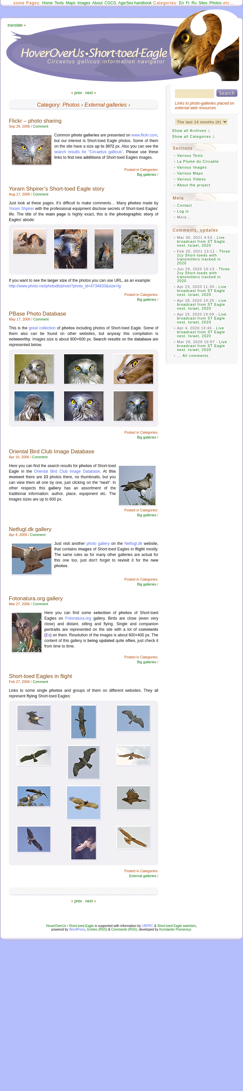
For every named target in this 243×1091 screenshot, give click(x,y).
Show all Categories (191, 136)
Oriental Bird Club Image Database (51, 451)
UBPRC (147, 926)
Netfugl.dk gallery (30, 529)
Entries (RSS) (97, 929)
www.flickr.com (144, 135)
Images (83, 3)
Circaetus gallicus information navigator (106, 61)
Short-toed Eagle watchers (176, 926)
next (89, 93)
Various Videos (191, 179)
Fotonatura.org (78, 618)
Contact (184, 205)
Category (48, 105)
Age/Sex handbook (134, 3)
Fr (187, 3)
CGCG (110, 3)
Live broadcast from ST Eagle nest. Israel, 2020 (201, 241)
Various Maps (190, 173)
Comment (40, 126)
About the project (193, 185)
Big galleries (146, 174)
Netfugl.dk (133, 543)
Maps (70, 3)
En (181, 3)
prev (78, 93)
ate (15, 25)
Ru (193, 3)
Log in (183, 211)
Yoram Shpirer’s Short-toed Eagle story (56, 189)
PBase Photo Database (37, 314)
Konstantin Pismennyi (175, 929)
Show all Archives (189, 131)
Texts (59, 3)
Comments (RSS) (124, 929)
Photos (215, 3)
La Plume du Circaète (198, 161)
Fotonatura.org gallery (36, 598)
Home (47, 3)
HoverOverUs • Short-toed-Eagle (70, 926)
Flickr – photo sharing (35, 121)
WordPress (77, 929)
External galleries (105, 105)
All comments (196, 356)
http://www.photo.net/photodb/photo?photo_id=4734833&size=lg (65, 286)
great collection (42, 328)
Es (48, 635)
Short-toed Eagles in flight (40, 676)
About (97, 3)
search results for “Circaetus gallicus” (88, 152)
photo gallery (97, 543)
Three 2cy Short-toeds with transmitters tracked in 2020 (204, 257)
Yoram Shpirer (21, 208)
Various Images (192, 167)
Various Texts (190, 155)
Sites (203, 3)
